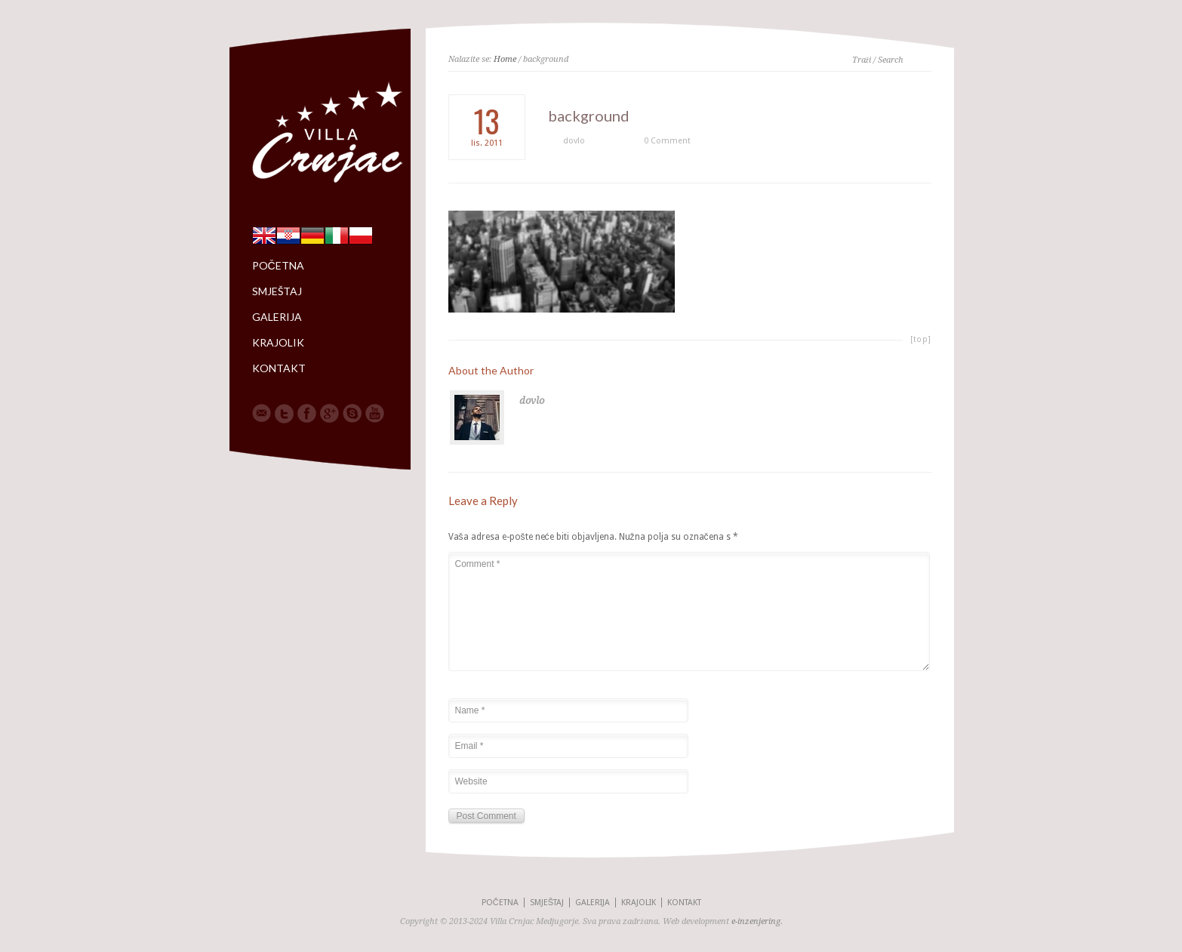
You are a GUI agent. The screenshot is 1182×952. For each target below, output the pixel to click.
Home (505, 59)
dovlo (574, 141)
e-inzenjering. (757, 921)
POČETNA (278, 265)
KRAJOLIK (278, 342)
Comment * (689, 611)
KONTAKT (279, 368)
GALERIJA (277, 317)
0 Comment (667, 141)
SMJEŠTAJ (277, 291)
